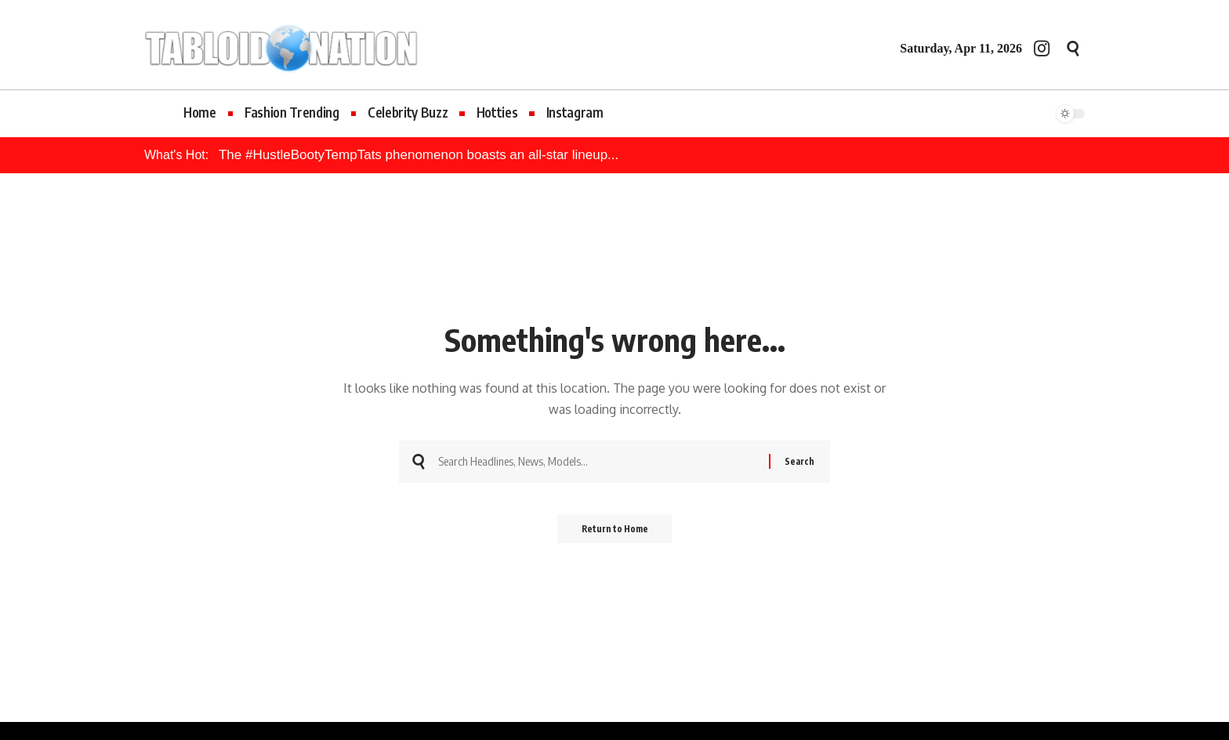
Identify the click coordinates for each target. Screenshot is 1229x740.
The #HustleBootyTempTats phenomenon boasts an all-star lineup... (418, 154)
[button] (1073, 48)
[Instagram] (1041, 48)
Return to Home (615, 533)
